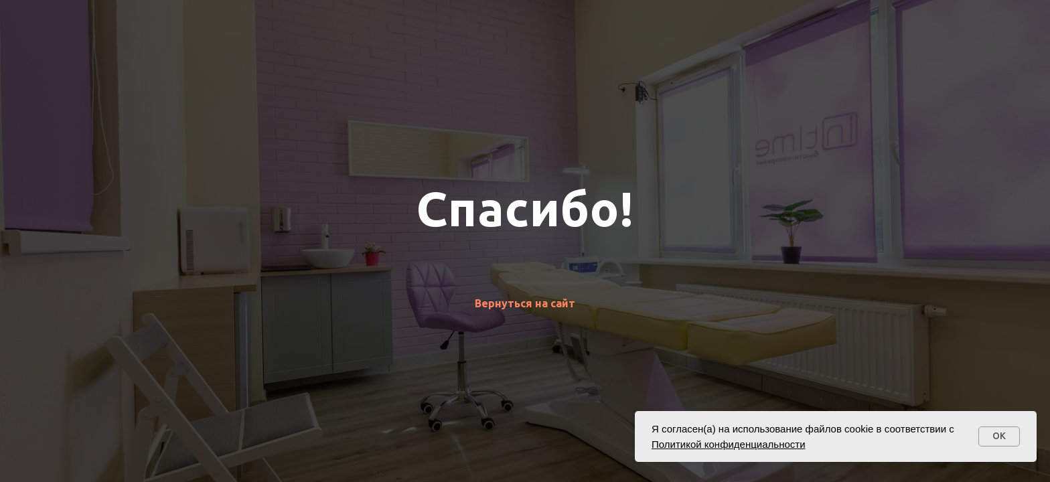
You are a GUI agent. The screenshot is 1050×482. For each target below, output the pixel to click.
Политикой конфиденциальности (729, 444)
